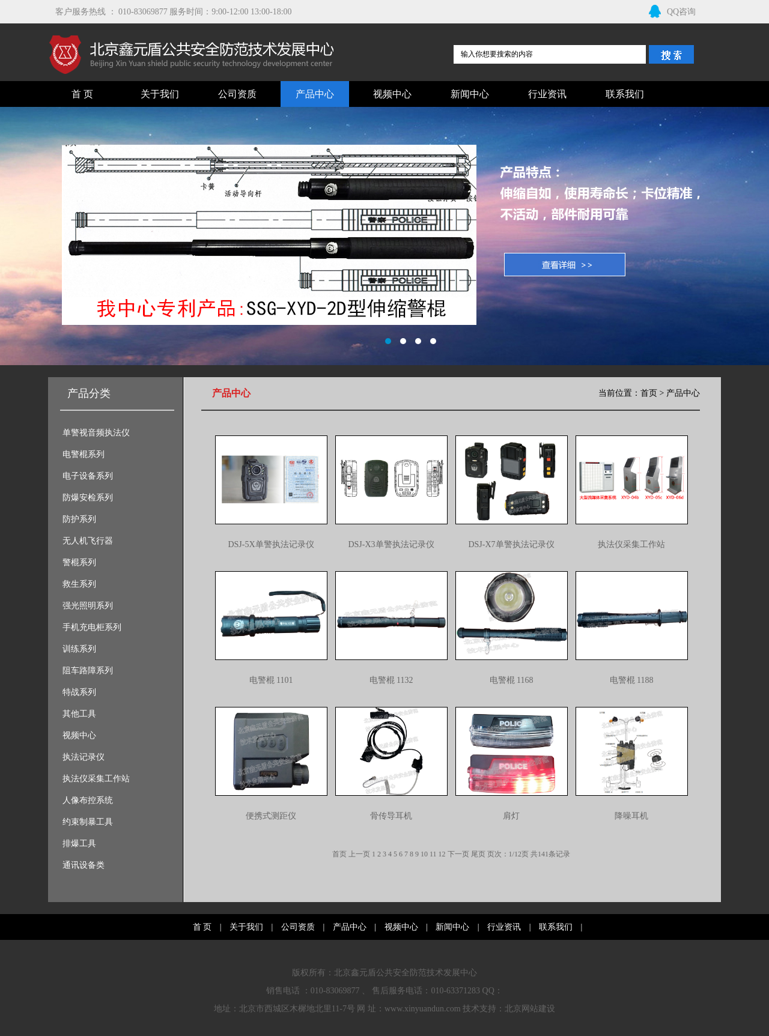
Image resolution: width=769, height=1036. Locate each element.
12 (442, 854)
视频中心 (392, 94)
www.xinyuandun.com (422, 1008)
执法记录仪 (83, 757)
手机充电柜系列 (91, 627)
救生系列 (79, 584)
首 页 (82, 94)
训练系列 (79, 648)
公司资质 (237, 94)
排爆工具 (79, 843)
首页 (648, 393)
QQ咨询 (672, 11)
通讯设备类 (83, 865)
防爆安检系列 (87, 497)
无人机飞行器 (87, 540)
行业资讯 (547, 94)
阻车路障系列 (87, 670)
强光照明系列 (87, 605)
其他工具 (79, 713)
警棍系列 (79, 562)
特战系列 (79, 692)
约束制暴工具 (87, 821)
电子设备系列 (87, 475)
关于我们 (160, 94)
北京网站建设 (530, 1008)
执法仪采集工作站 (96, 778)
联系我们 (625, 94)
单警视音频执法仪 (96, 432)
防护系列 (79, 519)
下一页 (458, 854)
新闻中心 (470, 94)
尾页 (478, 854)
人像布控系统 (87, 800)
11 (433, 854)
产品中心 (315, 94)
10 (424, 854)
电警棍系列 (83, 454)
